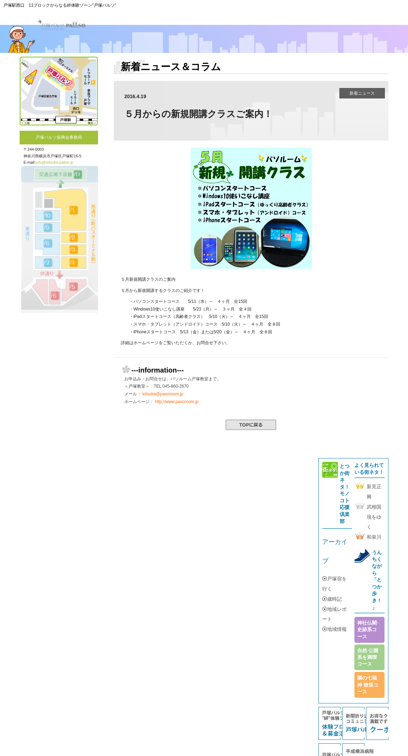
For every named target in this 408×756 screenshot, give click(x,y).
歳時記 (332, 599)
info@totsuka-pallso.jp (55, 162)
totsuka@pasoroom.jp (162, 393)
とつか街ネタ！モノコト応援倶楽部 (345, 493)
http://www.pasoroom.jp (177, 401)
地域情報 (334, 629)
